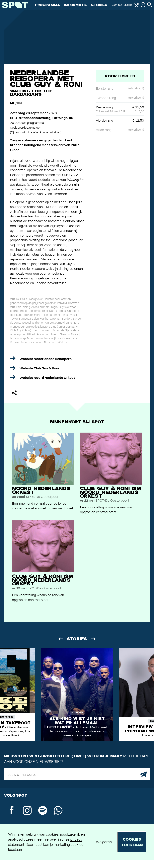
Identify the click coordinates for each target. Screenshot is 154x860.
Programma (47, 5)
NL (12, 103)
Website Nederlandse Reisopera (45, 359)
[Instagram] (27, 811)
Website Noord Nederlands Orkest (47, 377)
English (128, 4)
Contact (116, 4)
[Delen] (14, 393)
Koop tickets (120, 75)
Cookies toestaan (132, 842)
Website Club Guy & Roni (39, 368)
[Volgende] (93, 639)
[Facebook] (11, 810)
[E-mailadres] (77, 774)
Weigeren (104, 842)
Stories (99, 5)
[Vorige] (60, 639)
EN (19, 103)
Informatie (75, 5)
